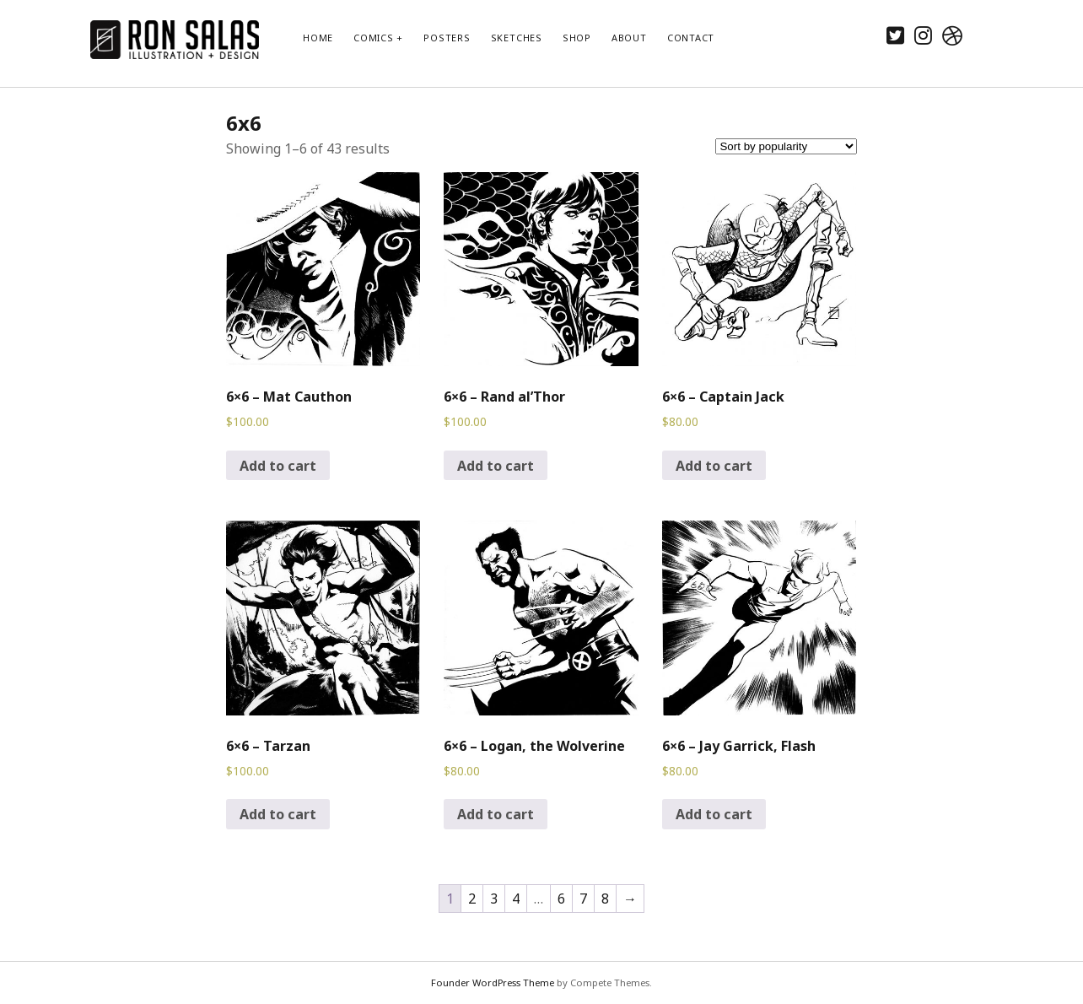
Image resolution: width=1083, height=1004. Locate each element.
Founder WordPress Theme (492, 982)
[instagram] (923, 35)
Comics (373, 37)
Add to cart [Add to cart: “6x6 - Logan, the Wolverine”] (495, 814)
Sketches (516, 37)
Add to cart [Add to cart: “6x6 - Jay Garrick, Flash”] (714, 814)
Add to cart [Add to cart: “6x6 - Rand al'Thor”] (495, 465)
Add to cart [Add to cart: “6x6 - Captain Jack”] (714, 465)
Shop (577, 37)
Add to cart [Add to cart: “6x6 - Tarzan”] (278, 814)
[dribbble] (952, 35)
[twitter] (895, 35)
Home (318, 37)
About (629, 37)
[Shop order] (786, 146)
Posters (446, 37)
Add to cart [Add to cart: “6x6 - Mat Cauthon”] (278, 465)
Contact (690, 37)
